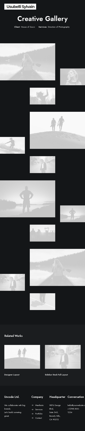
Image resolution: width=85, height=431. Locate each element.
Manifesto (39, 405)
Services (39, 409)
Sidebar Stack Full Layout (56, 374)
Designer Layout (11, 374)
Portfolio (38, 413)
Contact (38, 418)
